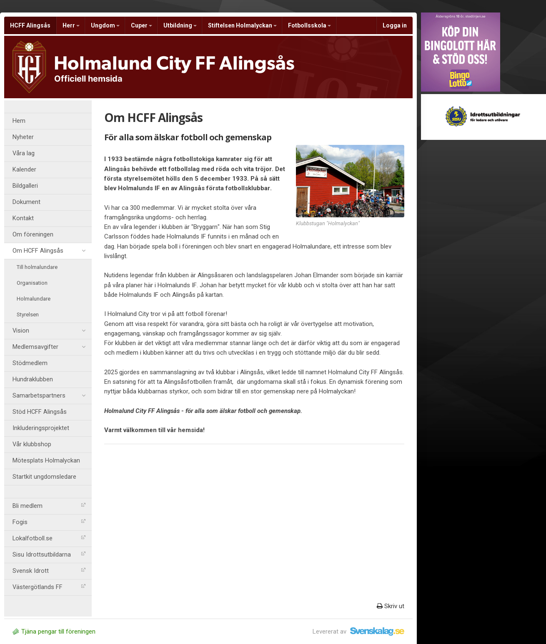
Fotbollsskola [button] (309, 25)
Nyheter (23, 137)
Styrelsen (28, 314)
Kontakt (23, 218)
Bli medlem (49, 506)
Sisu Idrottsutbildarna (49, 554)
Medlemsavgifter (49, 347)
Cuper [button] (141, 25)
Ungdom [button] (105, 25)
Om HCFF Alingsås (49, 251)
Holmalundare (33, 299)
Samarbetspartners (49, 396)
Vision (49, 331)
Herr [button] (71, 25)
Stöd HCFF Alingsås (40, 411)
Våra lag (24, 153)
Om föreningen (33, 234)
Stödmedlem (30, 363)
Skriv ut (390, 606)
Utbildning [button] (180, 25)
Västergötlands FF (49, 587)
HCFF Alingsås (30, 25)
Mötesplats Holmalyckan (46, 460)
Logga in (395, 25)
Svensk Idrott (49, 570)
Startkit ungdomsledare (44, 476)
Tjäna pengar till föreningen (54, 631)
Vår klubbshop (32, 444)
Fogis (49, 522)
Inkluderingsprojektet (41, 428)
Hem (19, 120)
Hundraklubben (33, 379)
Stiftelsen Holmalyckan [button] (242, 25)
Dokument (26, 202)
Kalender (24, 169)
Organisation (32, 283)
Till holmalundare (37, 267)
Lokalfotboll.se (49, 538)
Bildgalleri (25, 185)
